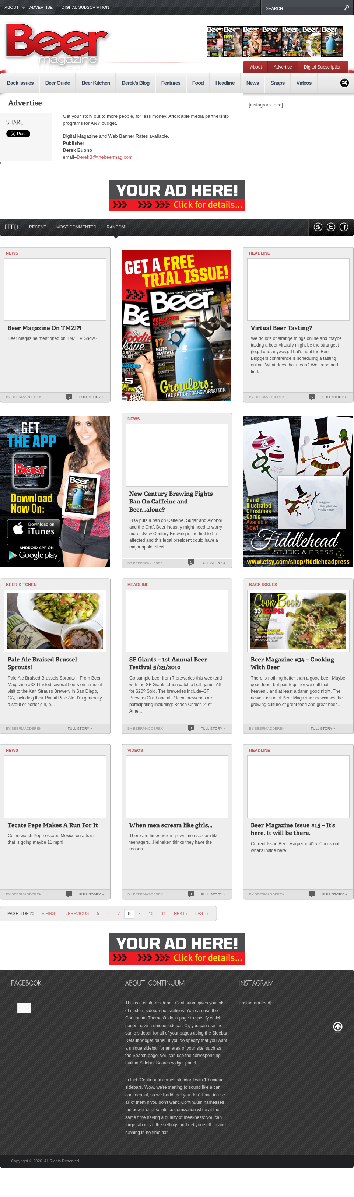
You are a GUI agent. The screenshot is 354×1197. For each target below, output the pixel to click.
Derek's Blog (135, 83)
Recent (37, 227)
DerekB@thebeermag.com (105, 157)
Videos (304, 83)
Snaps (277, 83)
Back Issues (20, 83)
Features (170, 83)
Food (198, 83)
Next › (180, 913)
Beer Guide (57, 83)
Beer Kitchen (95, 83)
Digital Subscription (85, 7)
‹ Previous (77, 913)
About (12, 7)
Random (116, 227)
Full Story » (91, 397)
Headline (225, 83)
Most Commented (76, 227)
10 (151, 913)
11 (163, 913)
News (252, 83)
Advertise (41, 7)
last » (202, 913)
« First (49, 913)
